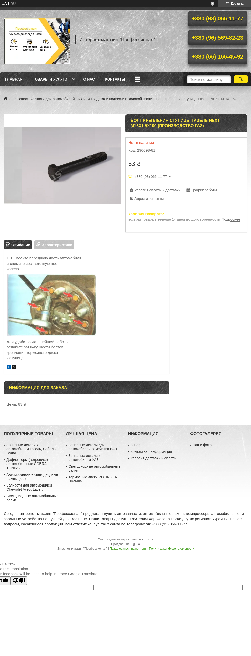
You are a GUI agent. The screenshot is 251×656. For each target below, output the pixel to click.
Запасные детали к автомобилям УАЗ (84, 458)
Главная (14, 79)
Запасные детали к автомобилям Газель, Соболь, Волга (31, 449)
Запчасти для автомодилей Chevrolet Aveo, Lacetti (29, 487)
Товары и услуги (50, 79)
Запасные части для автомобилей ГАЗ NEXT (55, 99)
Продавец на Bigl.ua (125, 544)
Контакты (115, 79)
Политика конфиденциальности (171, 548)
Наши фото (202, 445)
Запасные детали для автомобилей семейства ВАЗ (93, 447)
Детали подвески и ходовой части (124, 99)
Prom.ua (147, 539)
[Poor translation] (19, 580)
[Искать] (241, 79)
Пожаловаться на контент (128, 548)
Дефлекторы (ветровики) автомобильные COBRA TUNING (27, 464)
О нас (89, 79)
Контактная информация (151, 451)
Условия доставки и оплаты (153, 458)
